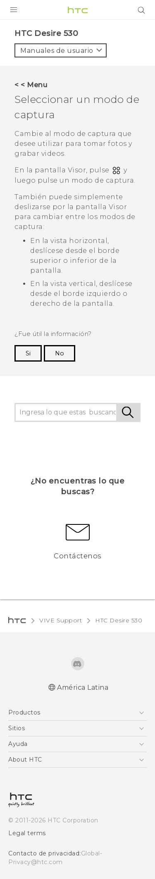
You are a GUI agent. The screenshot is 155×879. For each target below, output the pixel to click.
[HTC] (78, 10)
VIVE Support (60, 620)
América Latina (82, 687)
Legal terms (27, 833)
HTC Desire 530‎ (118, 620)
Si (28, 353)
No (59, 353)
